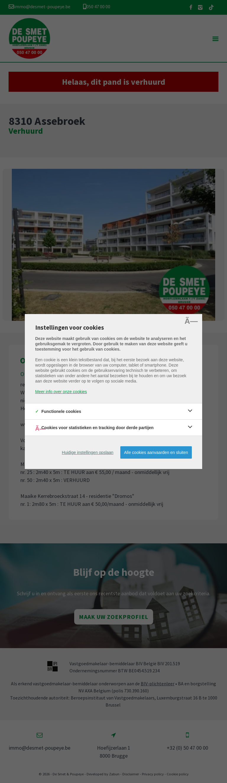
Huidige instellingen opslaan (87, 452)
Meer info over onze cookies (61, 391)
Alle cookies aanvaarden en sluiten (156, 452)
